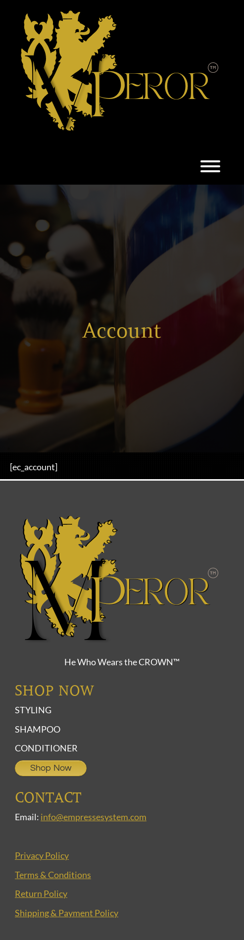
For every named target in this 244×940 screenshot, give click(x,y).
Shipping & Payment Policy (66, 912)
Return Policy (41, 893)
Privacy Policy (42, 855)
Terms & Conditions (53, 874)
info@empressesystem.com (93, 816)
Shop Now (50, 768)
